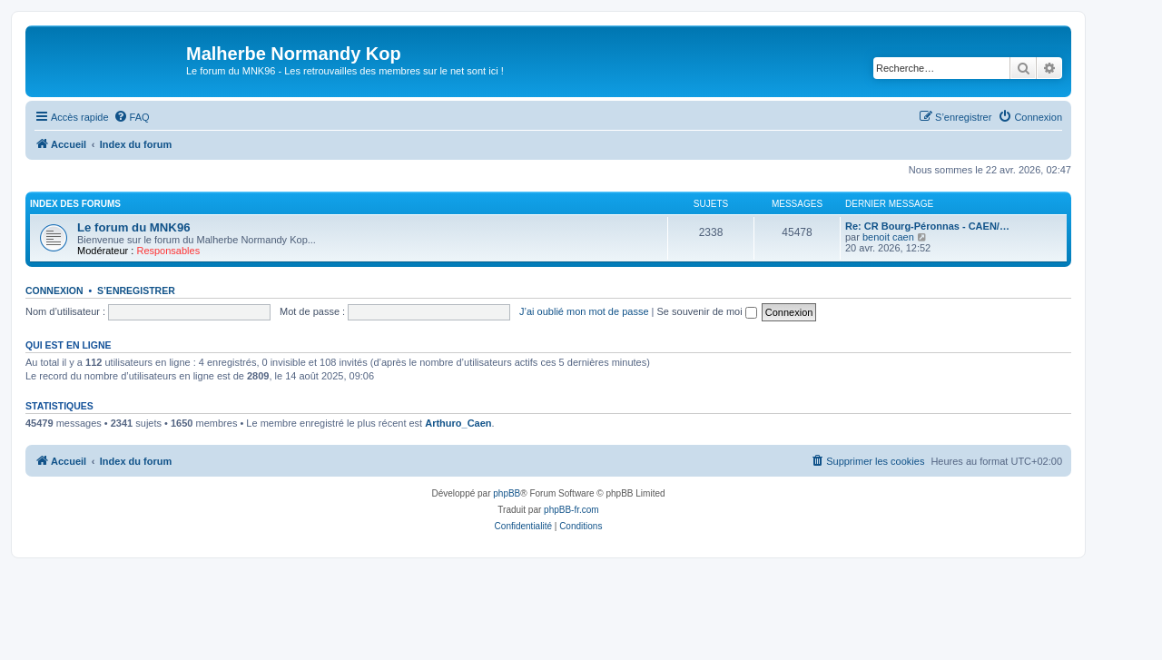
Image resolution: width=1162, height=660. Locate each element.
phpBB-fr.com (571, 510)
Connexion (54, 290)
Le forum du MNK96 (134, 227)
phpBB (506, 493)
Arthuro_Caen (458, 423)
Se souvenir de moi (707, 311)
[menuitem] (131, 117)
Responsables (168, 250)
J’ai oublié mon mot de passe (583, 311)
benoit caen (888, 236)
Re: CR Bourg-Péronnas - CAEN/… (927, 226)
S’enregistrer (136, 290)
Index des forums (75, 204)
